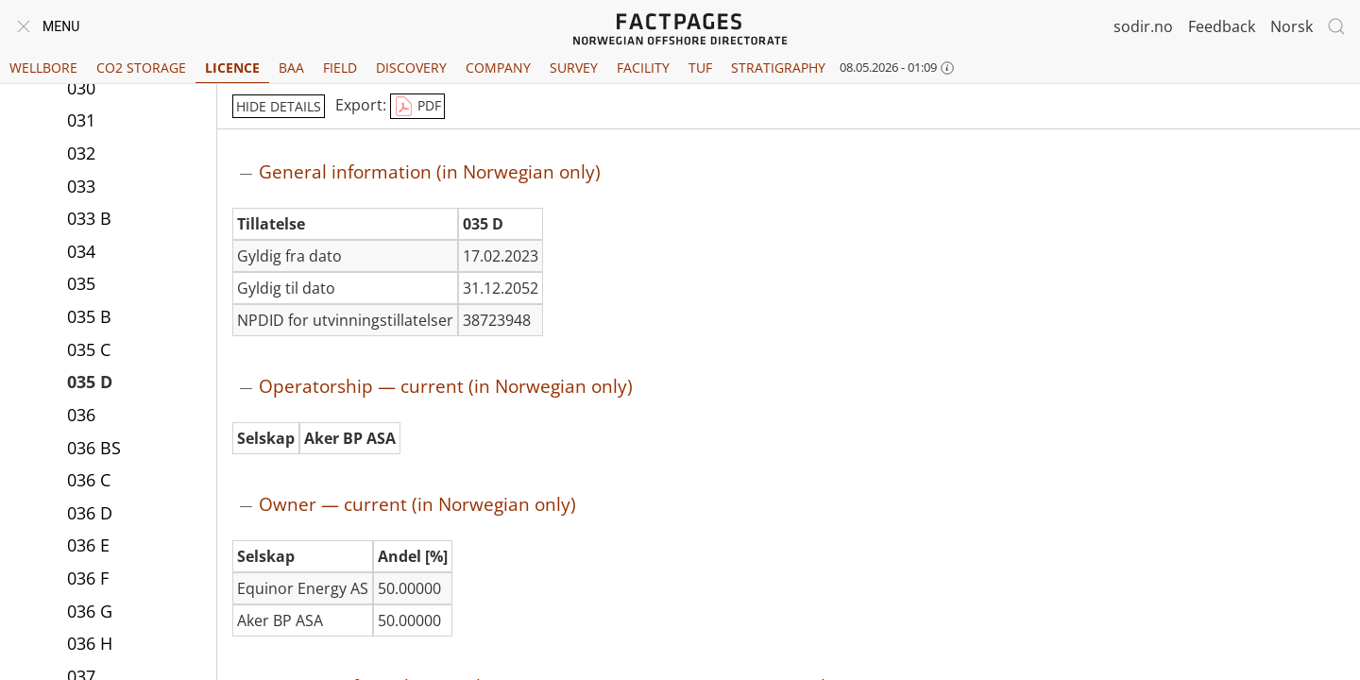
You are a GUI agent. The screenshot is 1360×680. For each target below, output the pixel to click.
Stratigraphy (778, 67)
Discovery (411, 67)
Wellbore (43, 67)
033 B (89, 218)
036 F (88, 578)
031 (81, 120)
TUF (700, 67)
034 (81, 251)
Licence (232, 67)
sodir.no (1143, 26)
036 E (88, 545)
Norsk (1291, 26)
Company (498, 67)
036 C (88, 479)
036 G (89, 611)
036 (81, 414)
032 (81, 153)
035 (81, 283)
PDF (417, 106)
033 (81, 186)
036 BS (94, 447)
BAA (291, 67)
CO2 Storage (141, 67)
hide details (278, 106)
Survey (574, 67)
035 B (89, 316)
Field (340, 67)
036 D (89, 513)
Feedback (1221, 26)
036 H (89, 643)
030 (81, 87)
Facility (643, 67)
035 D (89, 381)
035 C (88, 349)
